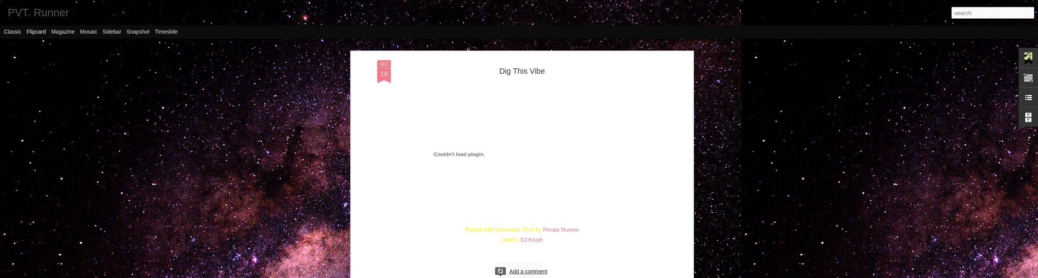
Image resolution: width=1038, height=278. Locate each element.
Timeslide (166, 32)
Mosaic (88, 32)
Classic (12, 32)
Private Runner (561, 230)
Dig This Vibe (522, 71)
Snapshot (138, 32)
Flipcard (36, 32)
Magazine (63, 32)
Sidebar (112, 32)
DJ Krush (532, 240)
